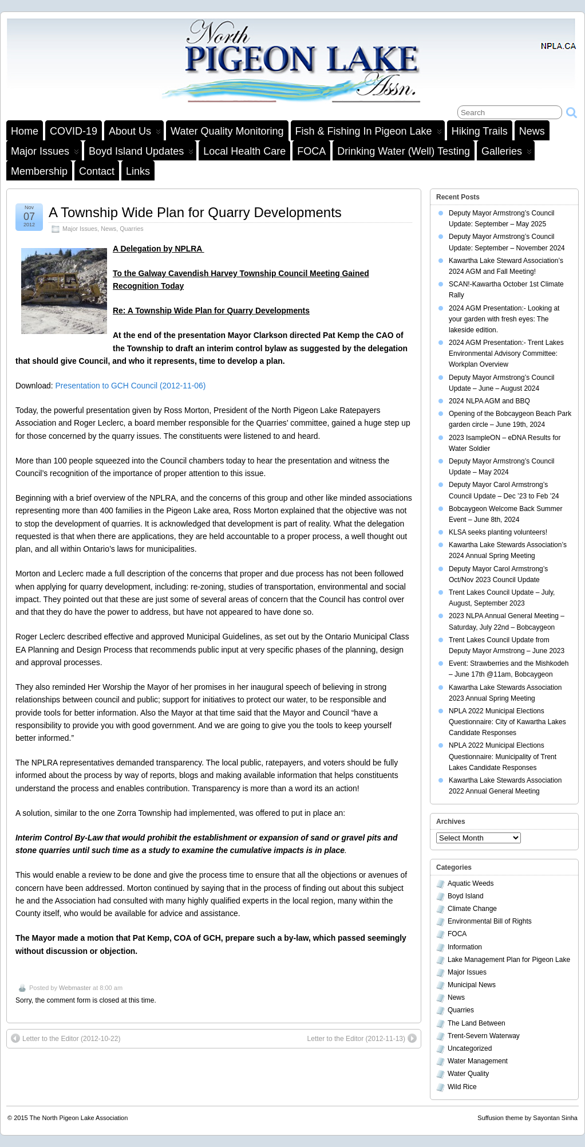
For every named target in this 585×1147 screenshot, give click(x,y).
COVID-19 (73, 131)
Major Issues (45, 153)
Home (24, 131)
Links (138, 171)
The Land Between (476, 1023)
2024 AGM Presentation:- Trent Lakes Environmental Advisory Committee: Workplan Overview (506, 353)
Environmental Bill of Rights (490, 921)
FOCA (311, 151)
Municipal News (472, 985)
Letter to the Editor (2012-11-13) (362, 1038)
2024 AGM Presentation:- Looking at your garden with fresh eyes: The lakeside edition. (504, 319)
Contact (96, 171)
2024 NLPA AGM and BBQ (489, 401)
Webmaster (75, 987)
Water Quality (468, 1074)
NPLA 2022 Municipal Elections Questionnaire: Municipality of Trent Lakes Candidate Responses (502, 756)
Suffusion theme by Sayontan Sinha (527, 1117)
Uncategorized (470, 1048)
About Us (135, 132)
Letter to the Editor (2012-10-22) (65, 1038)
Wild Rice (462, 1087)
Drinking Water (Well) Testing (403, 151)
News (532, 131)
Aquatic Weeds (471, 883)
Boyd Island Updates (141, 153)
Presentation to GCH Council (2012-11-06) (131, 385)
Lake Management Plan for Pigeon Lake (509, 960)
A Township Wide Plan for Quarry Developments (195, 212)
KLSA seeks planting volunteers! (498, 532)
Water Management (478, 1061)
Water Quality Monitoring (227, 131)
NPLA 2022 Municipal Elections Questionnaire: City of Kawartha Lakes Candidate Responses (507, 722)
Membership (39, 171)
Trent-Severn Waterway (484, 1036)
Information (465, 947)
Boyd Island (466, 896)
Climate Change (472, 909)
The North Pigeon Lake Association (79, 1117)
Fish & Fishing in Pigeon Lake (368, 132)
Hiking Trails (480, 131)
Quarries (131, 228)
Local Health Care (244, 151)
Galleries (506, 153)
